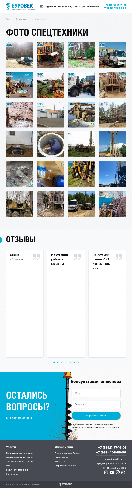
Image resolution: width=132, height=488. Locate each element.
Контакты (60, 461)
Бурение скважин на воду (20, 453)
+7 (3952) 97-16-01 (116, 5)
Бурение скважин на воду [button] (59, 6)
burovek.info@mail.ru (115, 459)
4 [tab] (66, 362)
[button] (41, 7)
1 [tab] (54, 362)
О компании (61, 457)
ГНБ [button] (75, 6)
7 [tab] (78, 362)
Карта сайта (12, 474)
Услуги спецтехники (17, 469)
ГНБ (8, 465)
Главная (9, 19)
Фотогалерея (21, 19)
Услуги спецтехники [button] (88, 6)
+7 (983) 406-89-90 (115, 8)
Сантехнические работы (19, 461)
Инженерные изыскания (19, 457)
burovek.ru (16, 484)
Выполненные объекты (68, 453)
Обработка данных (65, 465)
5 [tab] (70, 362)
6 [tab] (74, 362)
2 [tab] (58, 362)
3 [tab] (62, 362)
